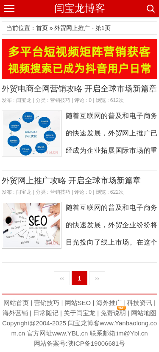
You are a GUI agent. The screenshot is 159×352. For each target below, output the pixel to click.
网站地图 (143, 312)
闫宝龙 (23, 100)
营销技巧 (60, 100)
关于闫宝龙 (79, 312)
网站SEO (78, 302)
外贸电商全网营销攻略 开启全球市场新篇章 (79, 88)
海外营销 (15, 312)
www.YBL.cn (70, 333)
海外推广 (109, 302)
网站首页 (16, 302)
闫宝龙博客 (79, 8)
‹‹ (62, 278)
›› (97, 278)
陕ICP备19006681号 (96, 343)
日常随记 (46, 312)
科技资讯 (139, 302)
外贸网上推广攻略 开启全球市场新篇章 (71, 180)
